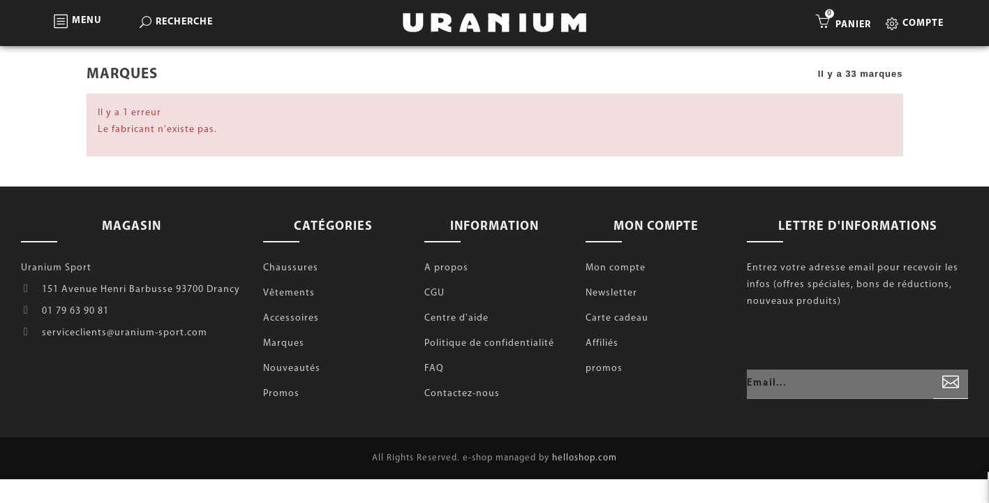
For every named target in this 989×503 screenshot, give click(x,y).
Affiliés (602, 343)
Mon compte (616, 268)
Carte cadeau (617, 318)
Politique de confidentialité (489, 343)
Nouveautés (291, 368)
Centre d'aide (456, 318)
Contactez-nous (462, 393)
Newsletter (611, 293)
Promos (281, 393)
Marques (283, 343)
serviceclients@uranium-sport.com (124, 333)
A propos (446, 268)
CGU (434, 293)
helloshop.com (584, 457)
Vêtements (289, 293)
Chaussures (290, 268)
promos (604, 368)
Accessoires (291, 318)
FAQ (434, 368)
